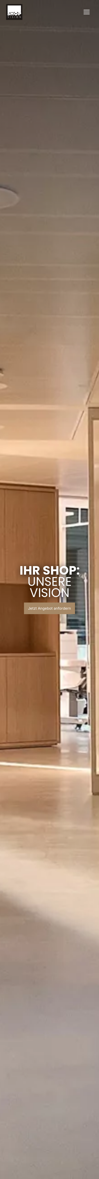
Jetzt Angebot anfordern (49, 608)
